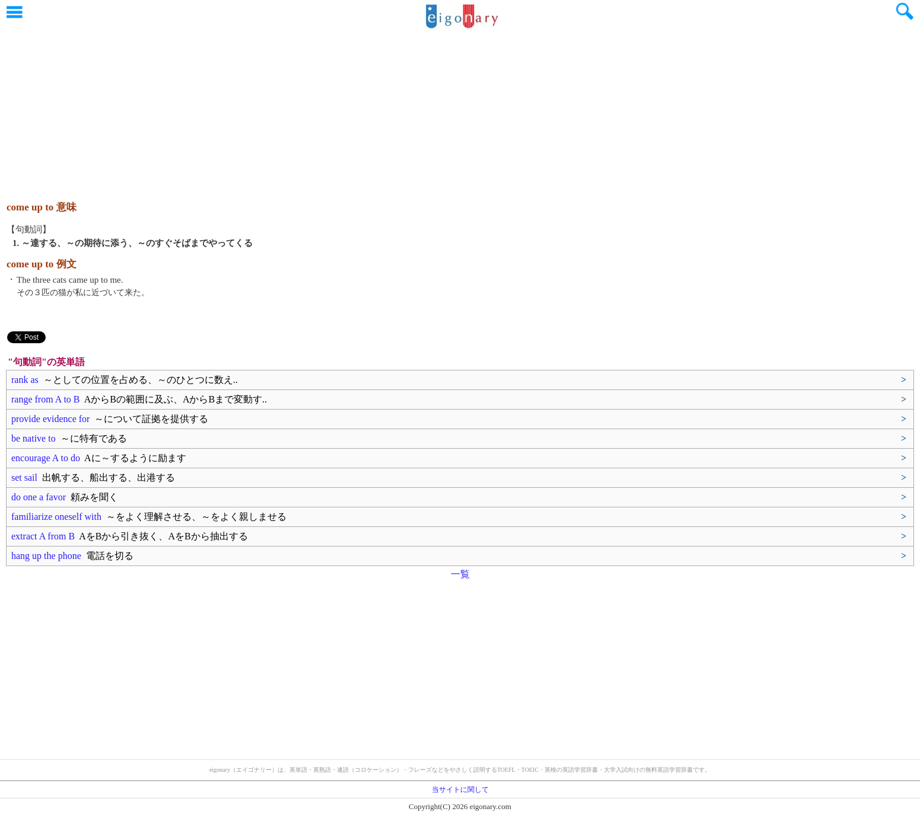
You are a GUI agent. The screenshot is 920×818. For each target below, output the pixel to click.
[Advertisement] (460, 110)
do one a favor (64, 497)
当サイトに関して (460, 789)
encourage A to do (98, 458)
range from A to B (139, 399)
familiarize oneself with (148, 517)
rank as (124, 380)
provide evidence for (109, 419)
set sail (93, 477)
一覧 (460, 574)
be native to (69, 438)
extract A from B (129, 536)
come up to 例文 (42, 264)
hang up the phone (72, 556)
